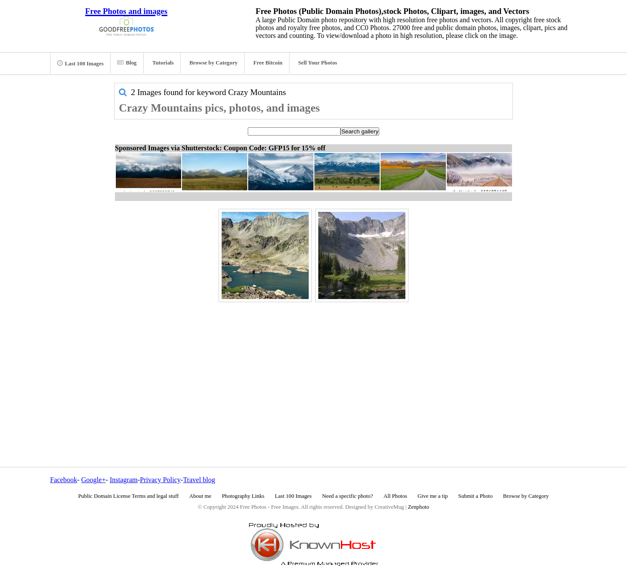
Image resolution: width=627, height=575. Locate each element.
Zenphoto (418, 507)
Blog (127, 63)
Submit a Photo (475, 496)
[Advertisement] (313, 366)
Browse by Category (213, 63)
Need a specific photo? (347, 496)
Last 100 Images (80, 63)
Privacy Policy (160, 479)
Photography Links (243, 496)
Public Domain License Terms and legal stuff (128, 496)
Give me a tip (433, 496)
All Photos (395, 496)
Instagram (124, 479)
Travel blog (199, 479)
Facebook (63, 479)
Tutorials (163, 63)
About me (200, 496)
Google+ (93, 479)
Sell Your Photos (317, 63)
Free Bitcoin (268, 63)
